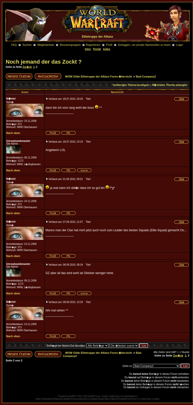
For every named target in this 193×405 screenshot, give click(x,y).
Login (179, 44)
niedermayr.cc (115, 396)
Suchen (27, 44)
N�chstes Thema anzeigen (169, 84)
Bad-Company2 (146, 76)
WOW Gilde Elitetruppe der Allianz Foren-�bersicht (98, 76)
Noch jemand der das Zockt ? (44, 62)
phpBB (72, 396)
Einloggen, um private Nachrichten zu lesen (144, 44)
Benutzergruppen (70, 44)
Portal (97, 49)
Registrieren (93, 44)
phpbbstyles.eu (130, 396)
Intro (88, 49)
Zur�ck (27, 67)
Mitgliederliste (45, 44)
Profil (109, 44)
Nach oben (13, 132)
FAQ (14, 44)
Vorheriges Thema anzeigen (131, 84)
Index (106, 49)
